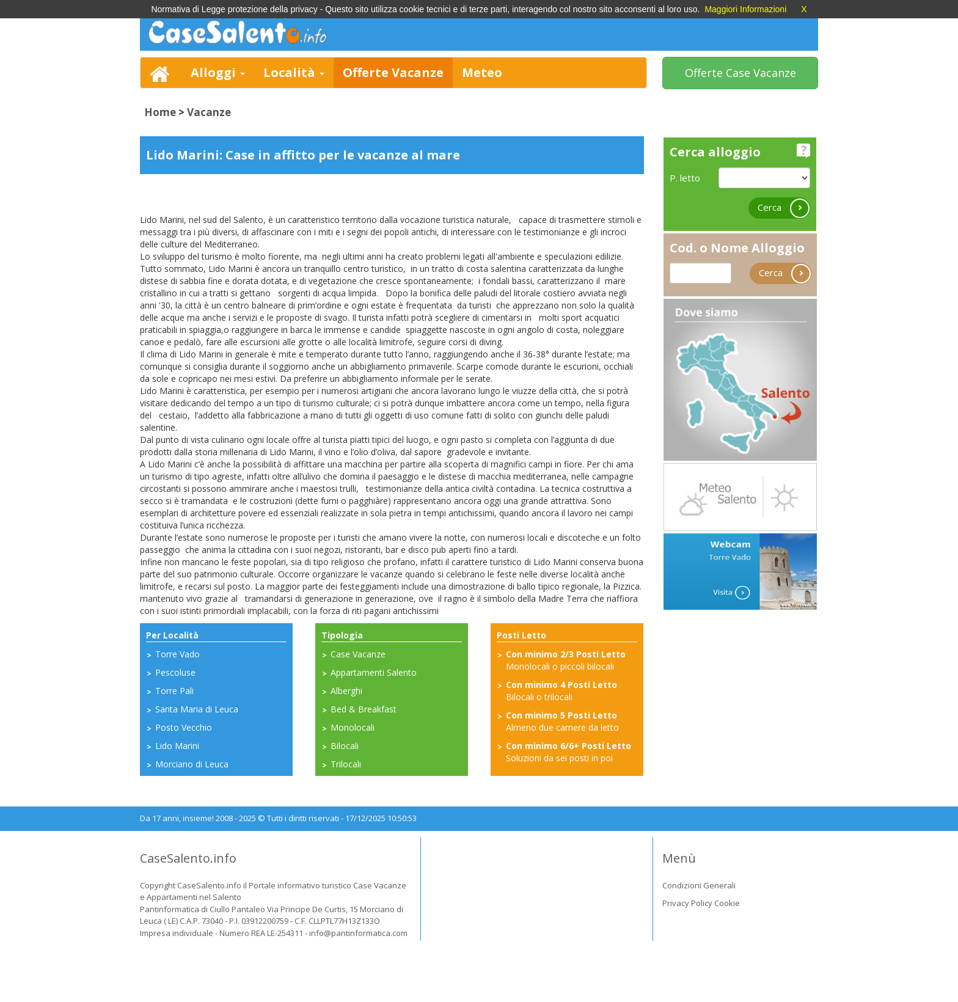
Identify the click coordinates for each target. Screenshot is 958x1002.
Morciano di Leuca (192, 764)
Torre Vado (177, 654)
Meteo (482, 72)
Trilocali (346, 764)
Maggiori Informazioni (745, 9)
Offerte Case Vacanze (740, 72)
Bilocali (345, 746)
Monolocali (353, 727)
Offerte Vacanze (393, 72)
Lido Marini (177, 746)
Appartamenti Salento (374, 672)
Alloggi (218, 72)
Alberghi (346, 691)
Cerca (784, 208)
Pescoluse (175, 672)
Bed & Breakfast (364, 709)
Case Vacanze (358, 654)
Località (293, 72)
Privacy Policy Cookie (701, 903)
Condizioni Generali (699, 885)
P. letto (685, 178)
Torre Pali (174, 691)
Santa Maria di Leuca (196, 709)
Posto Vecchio (183, 727)
